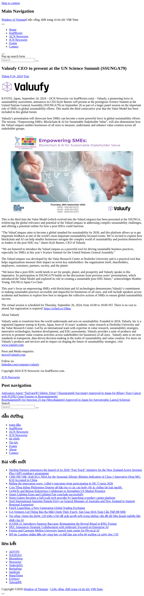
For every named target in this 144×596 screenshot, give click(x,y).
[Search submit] (37, 60)
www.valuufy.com (13, 345)
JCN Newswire (18, 39)
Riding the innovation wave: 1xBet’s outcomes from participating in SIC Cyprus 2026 (61, 483)
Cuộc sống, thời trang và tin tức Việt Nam (76, 589)
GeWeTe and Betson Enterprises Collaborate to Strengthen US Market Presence (57, 491)
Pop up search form (13, 56)
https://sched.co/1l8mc (57, 308)
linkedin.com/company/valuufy (20, 364)
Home (12, 29)
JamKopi (14, 572)
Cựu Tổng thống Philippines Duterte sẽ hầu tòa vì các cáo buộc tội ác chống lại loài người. (66, 487)
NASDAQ (15, 555)
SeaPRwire (15, 33)
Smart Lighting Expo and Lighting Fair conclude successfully (46, 494)
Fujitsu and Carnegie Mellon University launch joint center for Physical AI (54, 530)
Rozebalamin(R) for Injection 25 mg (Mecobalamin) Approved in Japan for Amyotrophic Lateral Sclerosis (66, 399)
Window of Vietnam (14, 19)
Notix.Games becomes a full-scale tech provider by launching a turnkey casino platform (62, 497)
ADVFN (14, 551)
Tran (26, 76)
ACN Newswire (18, 36)
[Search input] (18, 60)
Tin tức (13, 442)
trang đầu (15, 424)
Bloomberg (16, 558)
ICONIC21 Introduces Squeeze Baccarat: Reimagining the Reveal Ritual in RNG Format (63, 523)
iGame (13, 43)
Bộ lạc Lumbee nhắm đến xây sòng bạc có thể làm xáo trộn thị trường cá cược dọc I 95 (63, 534)
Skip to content (11, 3)
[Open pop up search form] (3, 54)
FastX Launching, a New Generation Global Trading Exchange (47, 508)
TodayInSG (16, 565)
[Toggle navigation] (3, 24)
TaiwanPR (15, 582)
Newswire (15, 561)
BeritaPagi (15, 568)
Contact (13, 46)
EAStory (14, 578)
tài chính (14, 438)
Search (6, 403)
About (13, 449)
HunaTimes (16, 575)
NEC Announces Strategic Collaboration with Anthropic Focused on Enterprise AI (58, 527)
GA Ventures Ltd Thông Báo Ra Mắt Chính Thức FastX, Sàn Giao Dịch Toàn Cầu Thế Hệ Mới (67, 511)
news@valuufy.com (13, 354)
